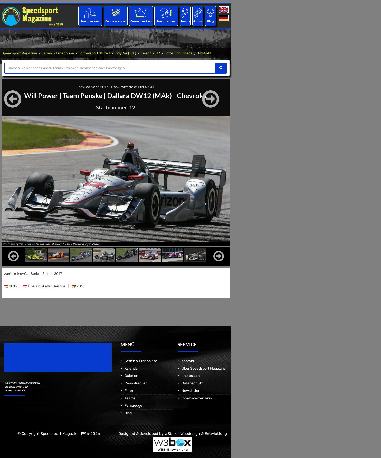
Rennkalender (115, 21)
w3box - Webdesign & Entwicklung (196, 433)
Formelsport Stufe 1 (94, 53)
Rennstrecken (141, 21)
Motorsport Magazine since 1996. (33, 361)
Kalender (132, 368)
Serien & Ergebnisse (57, 53)
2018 (78, 286)
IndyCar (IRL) (125, 53)
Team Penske (81, 95)
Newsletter (190, 391)
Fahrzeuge (133, 405)
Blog (210, 21)
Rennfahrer (166, 21)
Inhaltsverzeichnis (197, 398)
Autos (198, 21)
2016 (10, 286)
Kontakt (188, 361)
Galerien (131, 376)
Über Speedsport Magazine (204, 368)
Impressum (191, 376)
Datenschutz (192, 383)
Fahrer (130, 391)
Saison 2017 (150, 53)
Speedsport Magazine (19, 53)
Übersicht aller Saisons (44, 286)
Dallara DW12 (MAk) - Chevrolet (159, 95)
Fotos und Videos (178, 53)
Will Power (38, 95)
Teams (185, 21)
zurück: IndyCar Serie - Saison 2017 (33, 274)
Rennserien (90, 21)
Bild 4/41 (204, 53)
